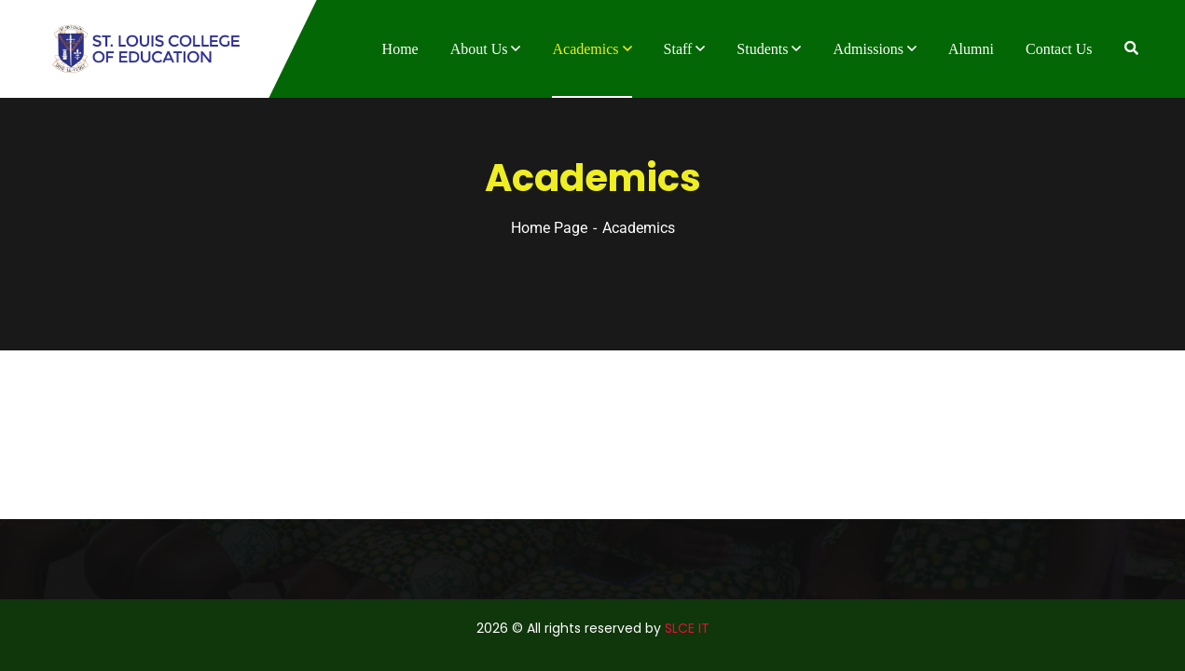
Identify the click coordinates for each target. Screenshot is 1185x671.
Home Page (549, 228)
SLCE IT (687, 628)
